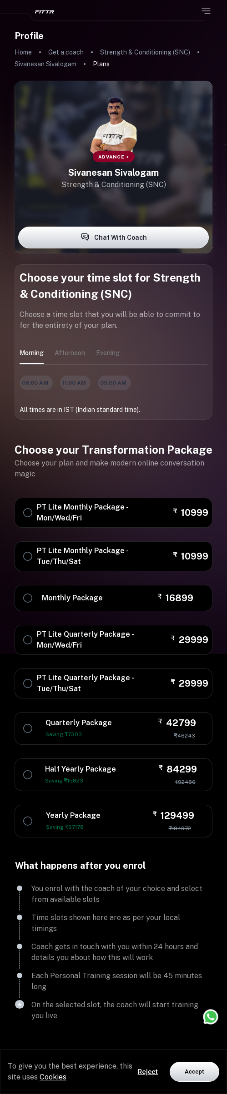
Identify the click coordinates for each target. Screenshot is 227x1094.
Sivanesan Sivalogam (45, 64)
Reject (148, 1072)
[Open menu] (206, 11)
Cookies (53, 1077)
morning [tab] (32, 352)
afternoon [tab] (70, 352)
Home (23, 52)
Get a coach (66, 52)
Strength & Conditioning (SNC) (145, 52)
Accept (194, 1071)
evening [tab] (108, 352)
